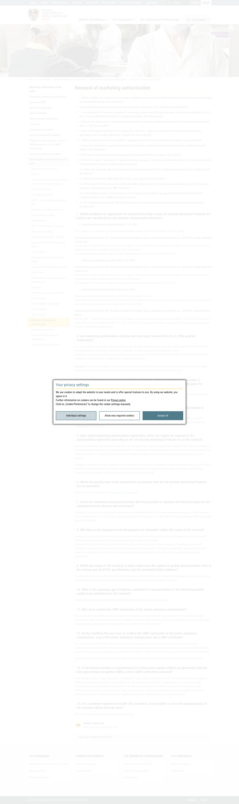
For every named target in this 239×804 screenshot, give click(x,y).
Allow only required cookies (119, 415)
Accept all (163, 415)
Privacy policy (118, 400)
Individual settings (76, 415)
